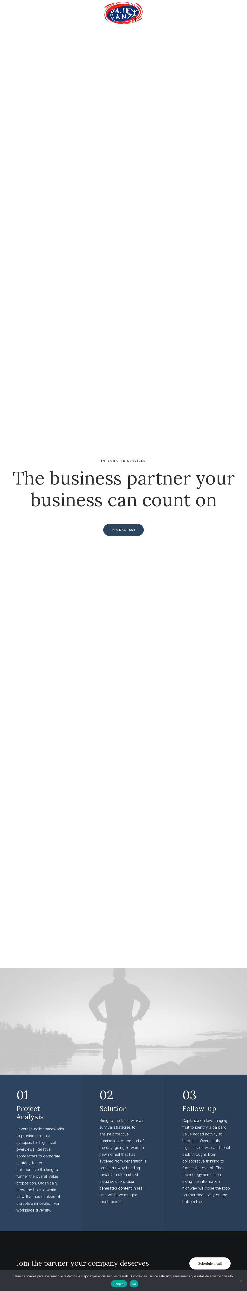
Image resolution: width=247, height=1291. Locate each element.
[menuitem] (123, 13)
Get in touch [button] (123, 1241)
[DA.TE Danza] (123, 13)
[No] (241, 1280)
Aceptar (119, 1284)
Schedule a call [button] (210, 469)
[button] (123, 538)
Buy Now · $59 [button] (123, 133)
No (134, 1284)
